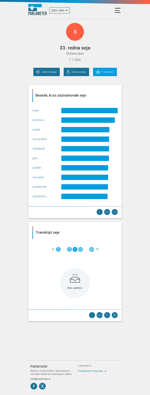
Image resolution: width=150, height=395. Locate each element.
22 (75, 249)
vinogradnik (39, 139)
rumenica (38, 120)
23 (80, 249)
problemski (39, 186)
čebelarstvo (39, 196)
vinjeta (36, 129)
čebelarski (38, 148)
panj (35, 158)
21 (69, 249)
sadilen (36, 167)
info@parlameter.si (40, 379)
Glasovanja (79, 72)
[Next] (97, 249)
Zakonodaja (49, 72)
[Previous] (52, 249)
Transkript (107, 72)
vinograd (37, 177)
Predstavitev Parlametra (90, 371)
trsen (35, 110)
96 (91, 249)
